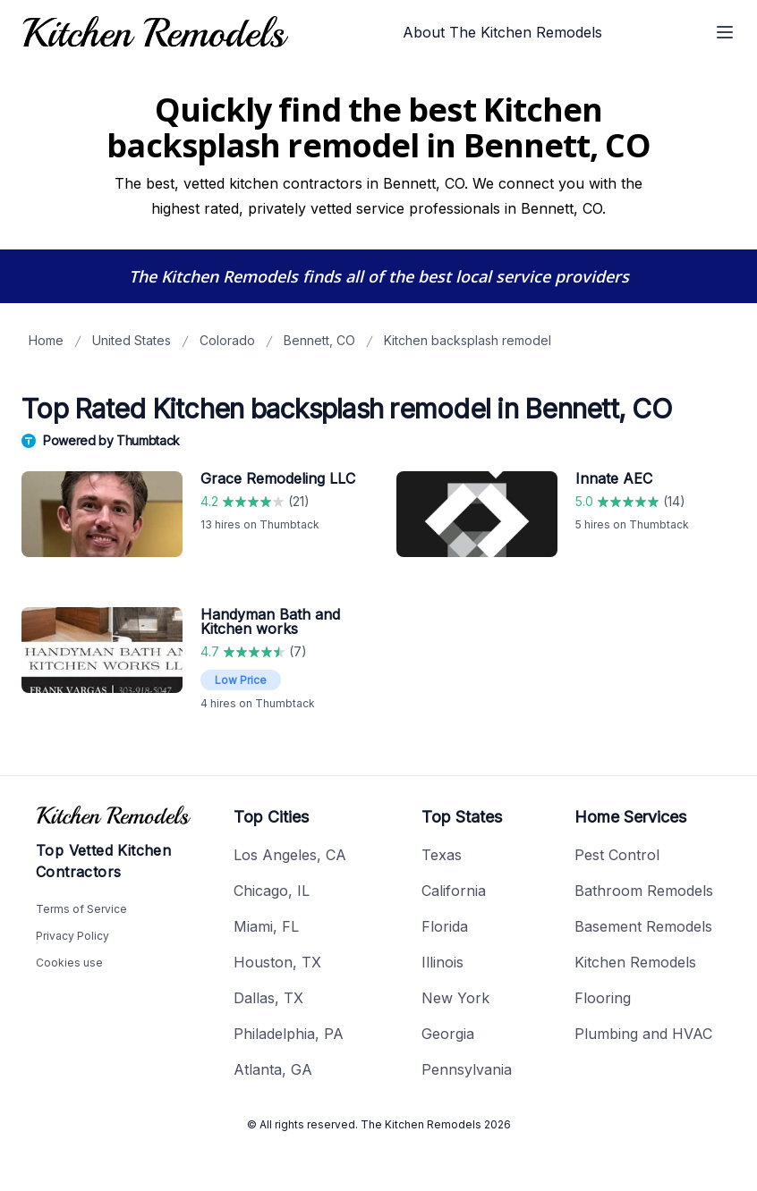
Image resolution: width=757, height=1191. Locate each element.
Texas (441, 855)
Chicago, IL (272, 891)
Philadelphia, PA (289, 1034)
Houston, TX (277, 962)
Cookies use (69, 962)
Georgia (447, 1034)
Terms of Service (81, 909)
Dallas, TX (268, 998)
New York (455, 998)
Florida (444, 926)
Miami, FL (266, 926)
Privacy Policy (72, 935)
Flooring (602, 998)
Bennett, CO (319, 340)
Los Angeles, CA (290, 855)
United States (131, 340)
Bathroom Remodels (643, 891)
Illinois (442, 962)
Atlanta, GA (273, 1069)
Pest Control (616, 855)
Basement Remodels (643, 926)
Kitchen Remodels (635, 962)
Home (46, 340)
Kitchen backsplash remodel (467, 340)
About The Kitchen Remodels (502, 32)
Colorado (227, 340)
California (453, 891)
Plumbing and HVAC (643, 1034)
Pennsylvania (466, 1069)
